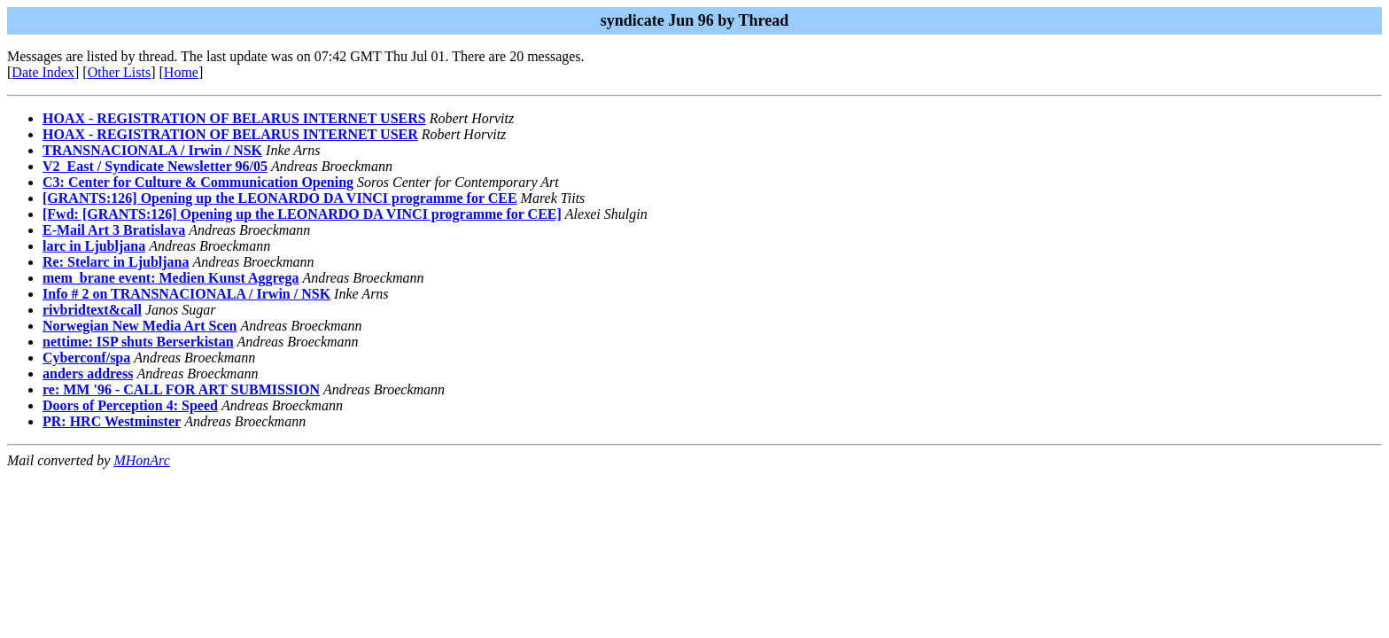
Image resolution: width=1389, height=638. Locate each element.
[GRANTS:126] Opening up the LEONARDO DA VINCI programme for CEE (280, 198)
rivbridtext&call (92, 309)
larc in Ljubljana (94, 245)
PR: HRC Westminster (112, 421)
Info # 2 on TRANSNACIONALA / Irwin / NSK (186, 293)
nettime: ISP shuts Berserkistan (138, 341)
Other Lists (119, 72)
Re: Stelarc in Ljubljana (116, 261)
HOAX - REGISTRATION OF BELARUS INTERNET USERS (234, 118)
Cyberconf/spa (86, 357)
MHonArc (141, 460)
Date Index (43, 72)
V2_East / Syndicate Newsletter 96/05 (155, 166)
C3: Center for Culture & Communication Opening (198, 182)
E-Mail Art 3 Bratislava (114, 229)
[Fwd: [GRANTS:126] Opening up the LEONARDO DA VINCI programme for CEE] (302, 214)
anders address (88, 373)
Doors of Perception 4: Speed (130, 405)
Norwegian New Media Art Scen (140, 325)
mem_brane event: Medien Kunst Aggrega (171, 277)
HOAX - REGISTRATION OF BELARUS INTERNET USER (230, 134)
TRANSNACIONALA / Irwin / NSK (152, 150)
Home (181, 72)
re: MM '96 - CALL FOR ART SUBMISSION (181, 389)
